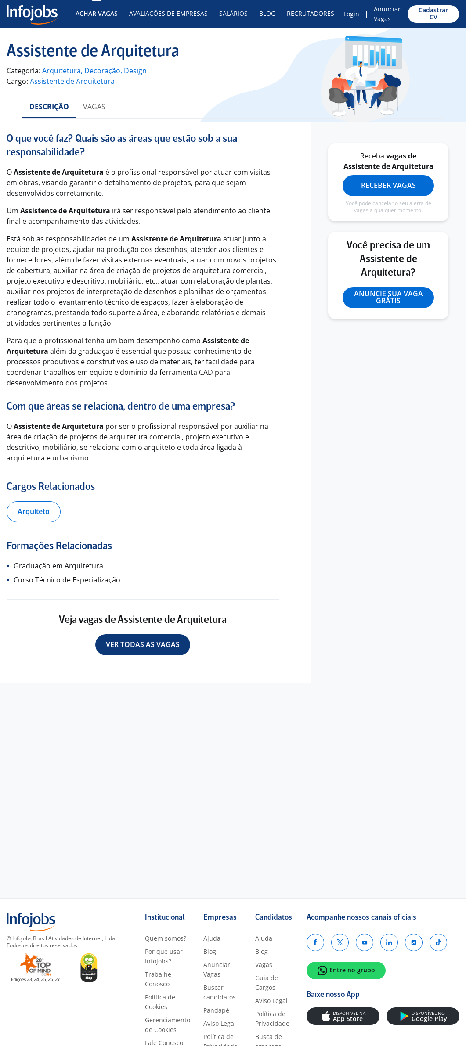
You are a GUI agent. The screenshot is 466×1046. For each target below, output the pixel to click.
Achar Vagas (97, 13)
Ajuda (211, 938)
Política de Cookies (160, 1002)
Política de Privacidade (272, 1019)
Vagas (94, 106)
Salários (233, 13)
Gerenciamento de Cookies (167, 1025)
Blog (267, 13)
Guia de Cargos (266, 983)
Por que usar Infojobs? (164, 956)
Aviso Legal (219, 1023)
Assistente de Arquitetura (72, 81)
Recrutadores (310, 13)
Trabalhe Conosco (158, 979)
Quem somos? (165, 938)
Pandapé (216, 1010)
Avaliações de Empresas (168, 13)
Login (351, 14)
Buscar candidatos (219, 992)
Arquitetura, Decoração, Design (94, 70)
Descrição (49, 106)
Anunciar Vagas (387, 14)
